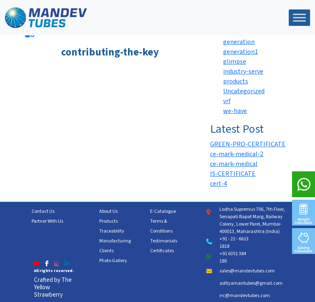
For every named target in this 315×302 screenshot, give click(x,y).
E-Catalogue (163, 211)
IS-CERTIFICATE (233, 173)
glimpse (234, 61)
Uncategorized (244, 91)
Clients (106, 250)
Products (108, 221)
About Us (108, 211)
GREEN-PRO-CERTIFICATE (247, 144)
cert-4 (218, 183)
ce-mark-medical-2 (236, 154)
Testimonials (163, 240)
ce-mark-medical (234, 163)
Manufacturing (115, 240)
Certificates (162, 250)
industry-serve (243, 71)
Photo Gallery (113, 260)
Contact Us (43, 211)
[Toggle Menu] (299, 17)
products (235, 81)
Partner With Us (47, 221)
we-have (235, 110)
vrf (227, 101)
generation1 (240, 51)
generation (239, 41)
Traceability (111, 231)
